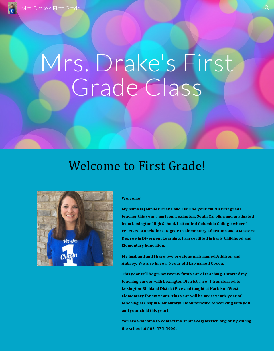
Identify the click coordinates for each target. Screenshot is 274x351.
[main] (137, 74)
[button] (267, 8)
